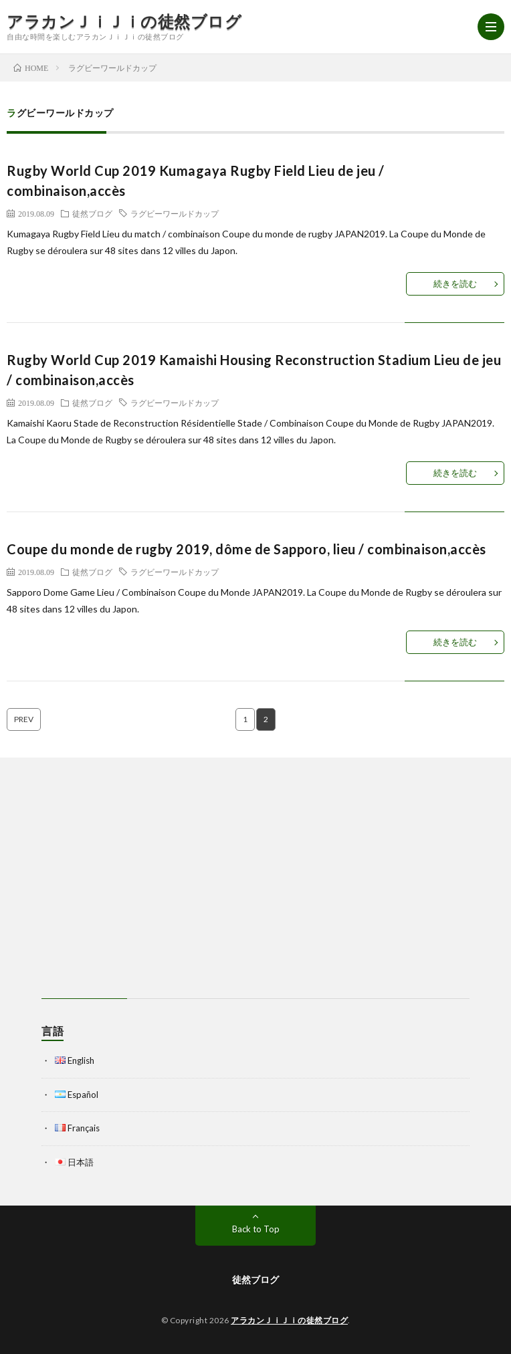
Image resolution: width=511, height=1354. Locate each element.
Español (83, 1094)
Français (84, 1128)
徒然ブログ (92, 213)
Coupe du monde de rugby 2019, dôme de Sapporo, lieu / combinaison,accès (246, 549)
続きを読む (455, 283)
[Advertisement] (255, 878)
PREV (23, 719)
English (81, 1060)
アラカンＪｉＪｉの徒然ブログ (124, 21)
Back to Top (256, 1229)
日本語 (81, 1162)
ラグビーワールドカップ (174, 213)
